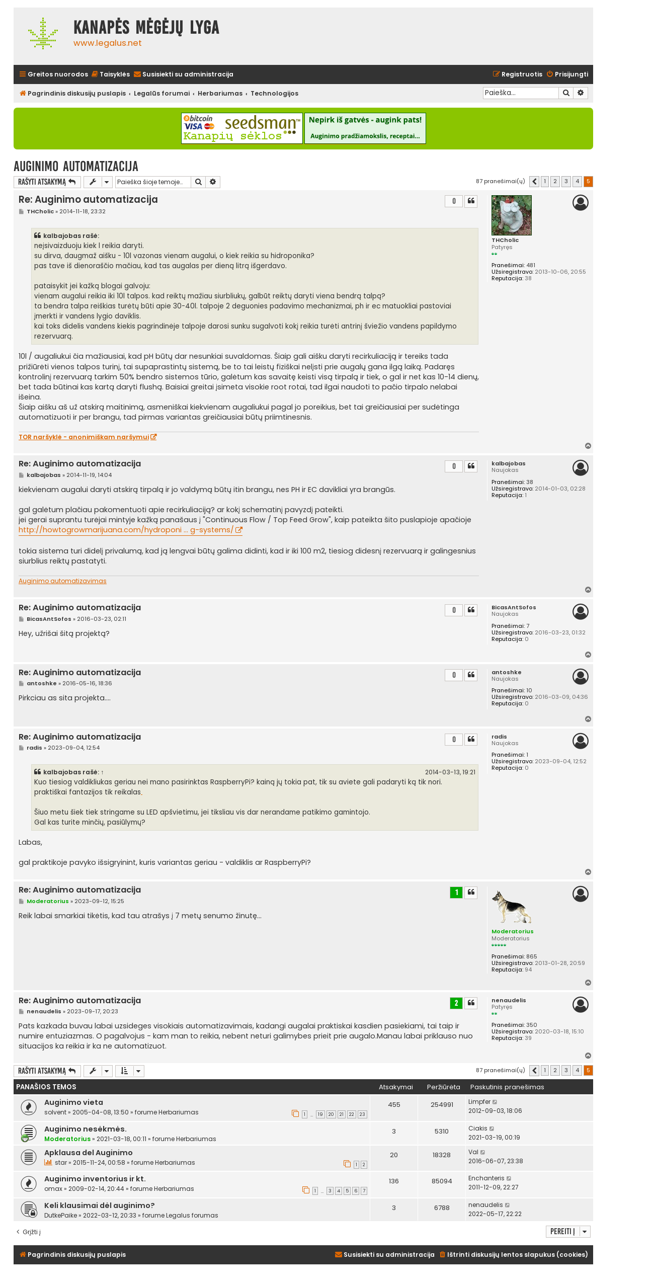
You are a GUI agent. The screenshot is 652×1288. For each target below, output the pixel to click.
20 (331, 1114)
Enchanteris (486, 1178)
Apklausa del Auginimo (88, 1153)
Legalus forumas (192, 1215)
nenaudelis (509, 1000)
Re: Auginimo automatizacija (88, 199)
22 (351, 1114)
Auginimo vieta (73, 1102)
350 (531, 1025)
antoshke (507, 672)
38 (529, 482)
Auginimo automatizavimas (63, 581)
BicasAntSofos (514, 607)
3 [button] (566, 181)
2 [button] (555, 181)
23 (362, 1114)
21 (342, 1114)
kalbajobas (509, 463)
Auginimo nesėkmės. (85, 1129)
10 (529, 690)
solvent (55, 1112)
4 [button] (577, 181)
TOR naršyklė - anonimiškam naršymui (84, 437)
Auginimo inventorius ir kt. (95, 1179)
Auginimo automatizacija (76, 166)
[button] (534, 181)
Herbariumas (178, 1112)
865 (531, 956)
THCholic (505, 240)
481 (530, 265)
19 (320, 1114)
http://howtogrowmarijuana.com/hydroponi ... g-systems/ (126, 530)
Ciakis (477, 1128)
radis (499, 737)
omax (53, 1188)
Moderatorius (513, 931)
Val (473, 1152)
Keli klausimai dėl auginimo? (99, 1205)
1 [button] (545, 181)
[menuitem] (110, 75)
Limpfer (479, 1101)
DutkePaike (60, 1215)
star (61, 1162)
